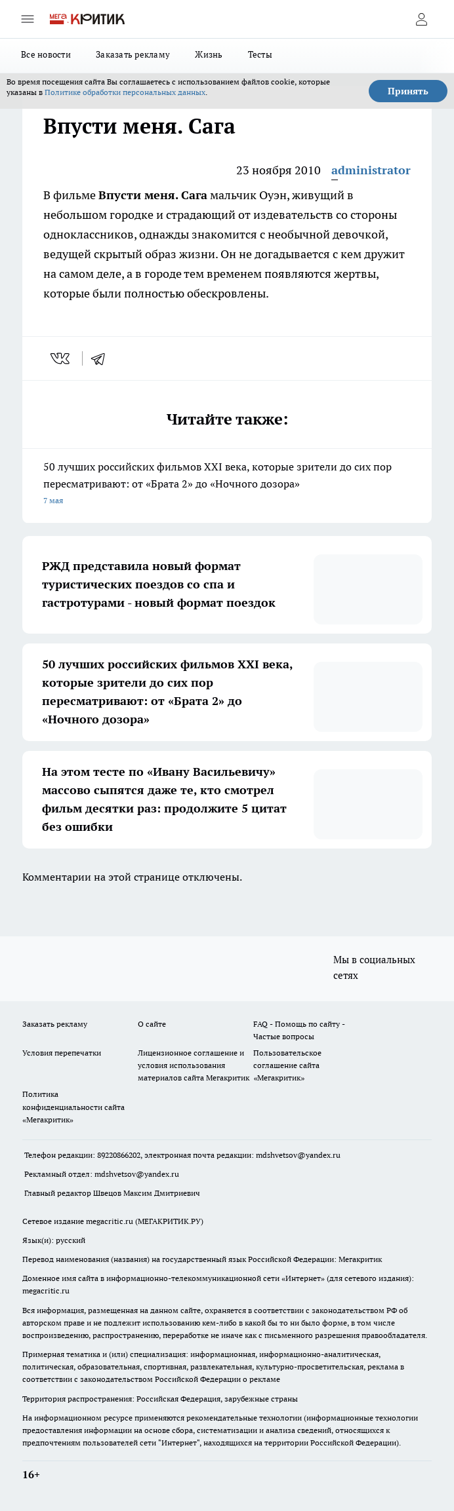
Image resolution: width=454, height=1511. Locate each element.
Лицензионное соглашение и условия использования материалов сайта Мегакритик (193, 1065)
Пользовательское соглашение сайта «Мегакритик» (287, 1065)
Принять (408, 91)
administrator (371, 170)
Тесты (260, 54)
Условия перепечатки (61, 1053)
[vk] (61, 358)
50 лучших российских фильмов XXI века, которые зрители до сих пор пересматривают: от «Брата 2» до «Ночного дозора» (227, 484)
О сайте (152, 1024)
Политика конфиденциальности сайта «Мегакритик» (73, 1106)
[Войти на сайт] (421, 19)
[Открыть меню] (27, 19)
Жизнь (208, 54)
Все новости (46, 54)
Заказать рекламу (133, 54)
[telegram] (102, 358)
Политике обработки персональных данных (125, 92)
